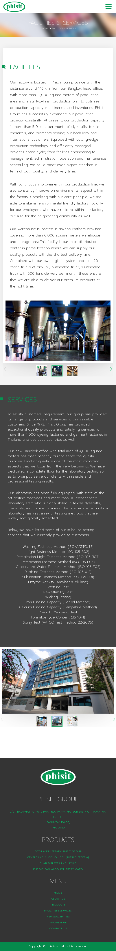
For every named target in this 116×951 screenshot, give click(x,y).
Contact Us (58, 928)
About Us (58, 899)
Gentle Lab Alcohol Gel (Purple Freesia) (58, 857)
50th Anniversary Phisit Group (58, 851)
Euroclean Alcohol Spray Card (58, 869)
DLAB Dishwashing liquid (58, 863)
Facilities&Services (58, 911)
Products (58, 905)
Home (45, 28)
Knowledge (58, 923)
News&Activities (58, 917)
